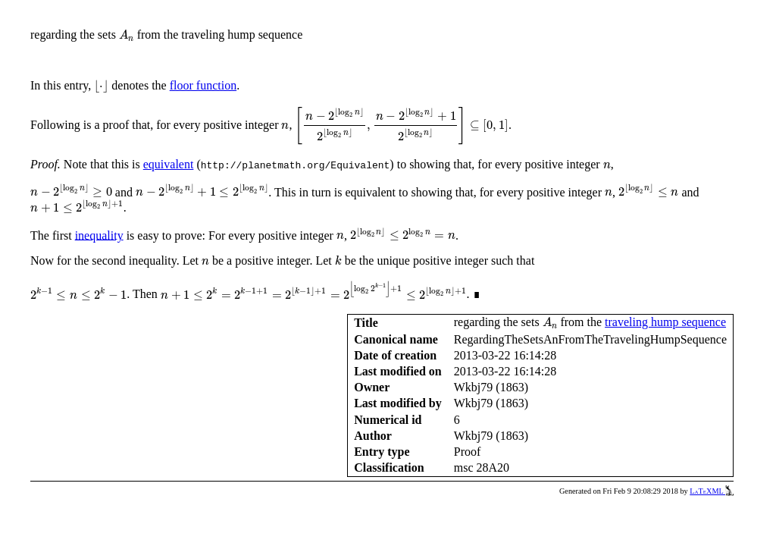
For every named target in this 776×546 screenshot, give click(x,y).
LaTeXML (712, 491)
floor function (203, 85)
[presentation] (126, 35)
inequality (99, 234)
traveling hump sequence (665, 321)
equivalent (168, 164)
